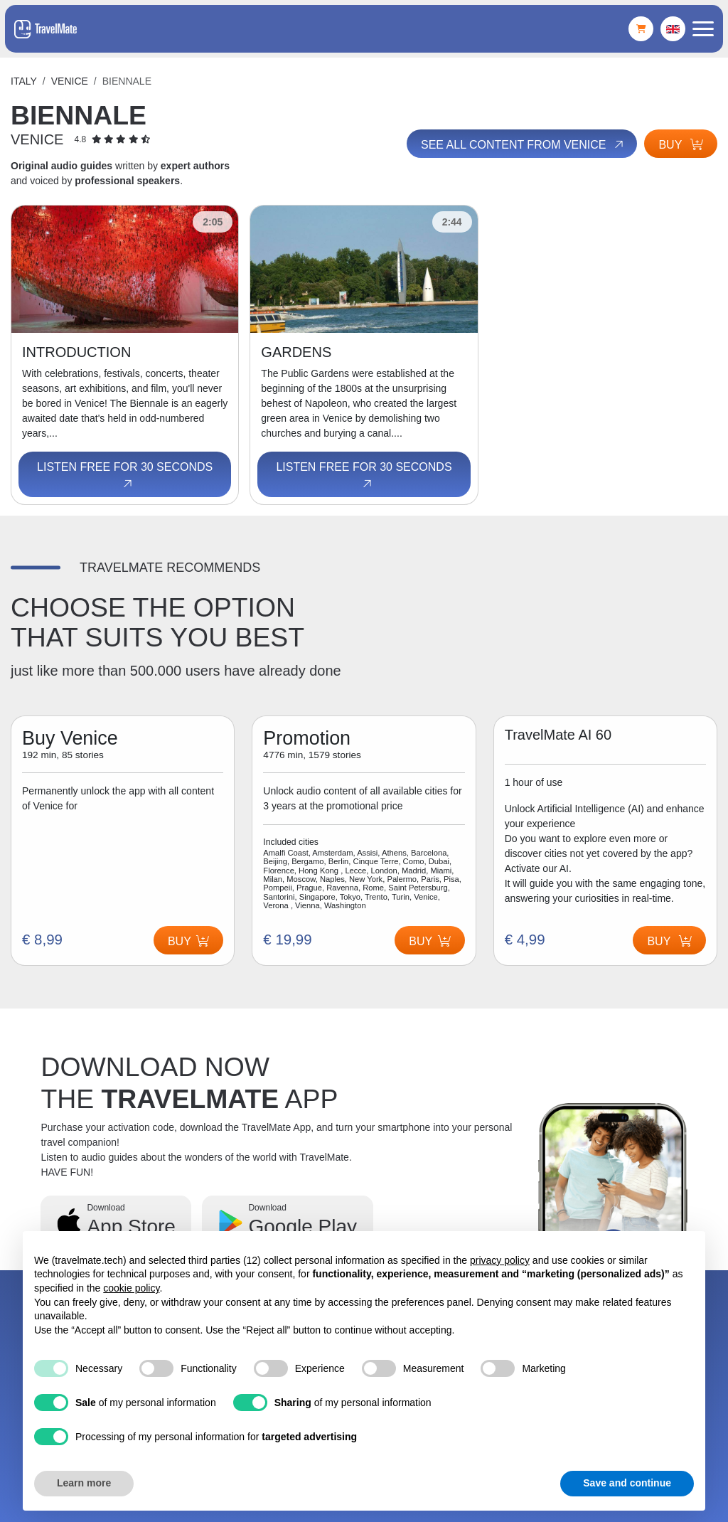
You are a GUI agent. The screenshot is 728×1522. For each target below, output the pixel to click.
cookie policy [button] (131, 1288)
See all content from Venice (523, 145)
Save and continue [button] (627, 1483)
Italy (24, 81)
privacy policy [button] (500, 1260)
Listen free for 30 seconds (125, 476)
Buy (680, 145)
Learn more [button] (84, 1483)
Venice (69, 81)
